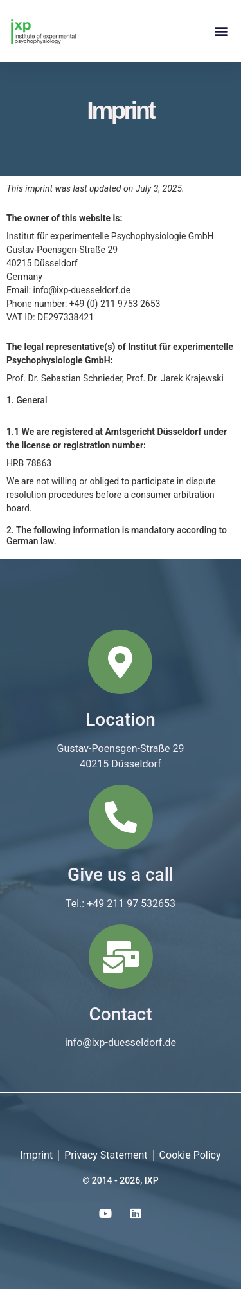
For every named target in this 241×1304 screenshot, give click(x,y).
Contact (120, 1028)
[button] (220, 30)
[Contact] (121, 971)
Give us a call (120, 889)
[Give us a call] (121, 832)
